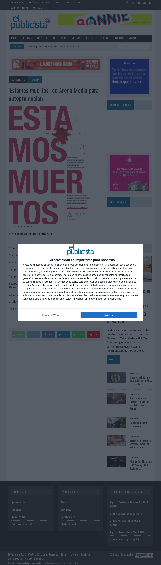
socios (52, 265)
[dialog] (80, 282)
